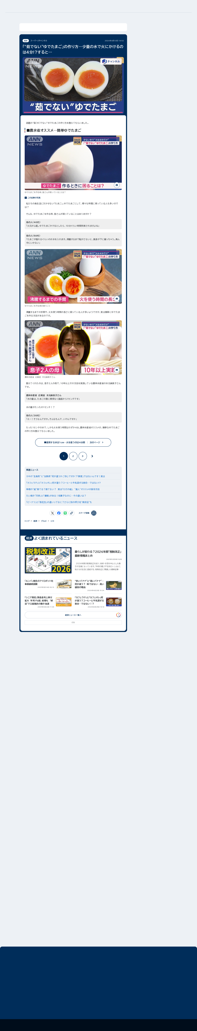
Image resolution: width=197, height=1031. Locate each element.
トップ (27, 521)
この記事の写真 (34, 198)
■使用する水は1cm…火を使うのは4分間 (73, 442)
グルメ (44, 521)
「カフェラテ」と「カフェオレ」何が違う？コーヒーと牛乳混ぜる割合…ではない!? (63, 483)
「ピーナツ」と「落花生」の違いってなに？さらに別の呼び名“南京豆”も (59, 502)
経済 (35, 521)
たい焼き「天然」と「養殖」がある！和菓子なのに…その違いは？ (56, 496)
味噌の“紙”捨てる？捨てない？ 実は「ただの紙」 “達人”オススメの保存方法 (63, 489)
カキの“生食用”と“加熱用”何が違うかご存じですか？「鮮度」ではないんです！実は (65, 476)
